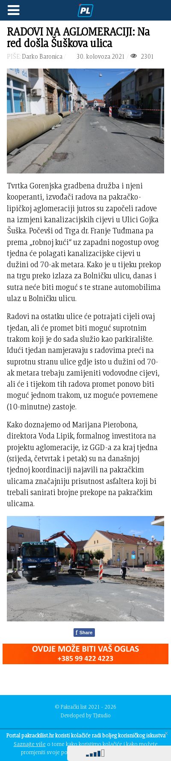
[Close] (166, 733)
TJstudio (102, 715)
